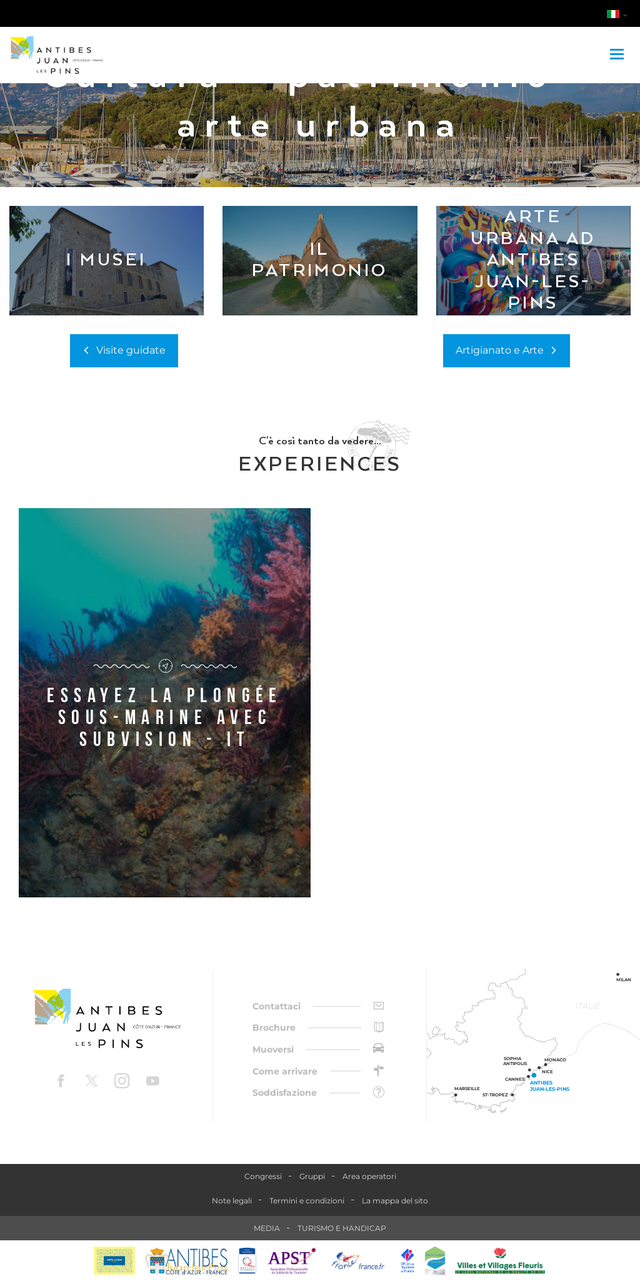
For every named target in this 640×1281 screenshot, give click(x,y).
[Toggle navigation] (618, 55)
